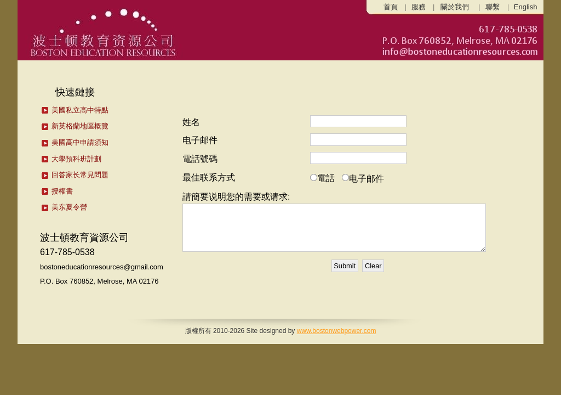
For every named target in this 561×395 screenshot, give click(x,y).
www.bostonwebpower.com (336, 331)
